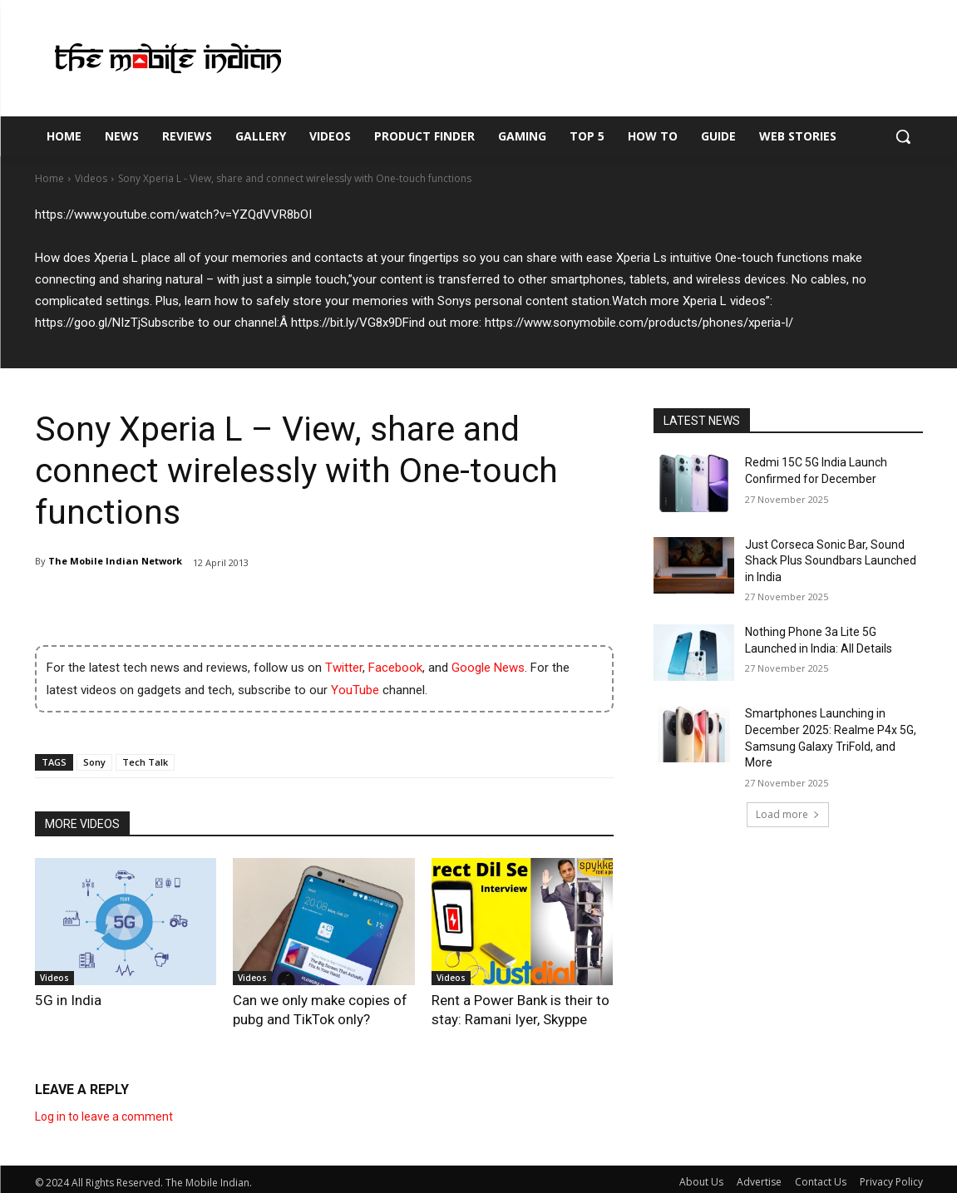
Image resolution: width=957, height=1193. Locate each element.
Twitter (344, 667)
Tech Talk (145, 762)
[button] (903, 136)
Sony (94, 762)
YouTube (355, 690)
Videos (91, 178)
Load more (788, 814)
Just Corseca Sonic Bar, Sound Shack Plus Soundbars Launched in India (830, 561)
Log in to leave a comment (104, 1111)
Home (49, 178)
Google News (488, 667)
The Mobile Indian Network (115, 561)
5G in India (60, 999)
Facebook (395, 667)
